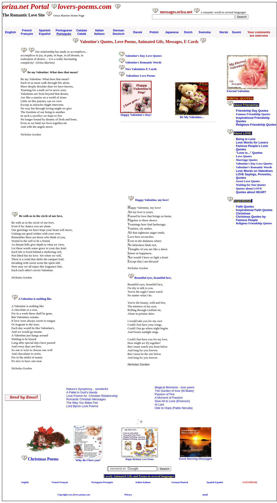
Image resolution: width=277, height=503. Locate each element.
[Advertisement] (55, 176)
